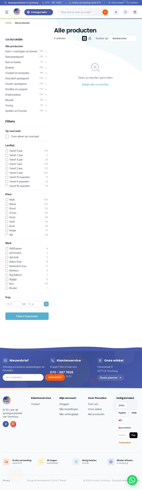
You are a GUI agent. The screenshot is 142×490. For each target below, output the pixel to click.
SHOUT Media (59, 480)
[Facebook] (6, 424)
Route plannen (111, 377)
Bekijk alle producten (95, 84)
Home (8, 23)
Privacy (6, 480)
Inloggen (64, 404)
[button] (132, 480)
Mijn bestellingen (68, 409)
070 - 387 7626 (51, 2)
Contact (132, 2)
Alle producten (14, 46)
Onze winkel (116, 2)
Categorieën (38, 12)
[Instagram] (13, 424)
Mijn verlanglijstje (68, 414)
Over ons (93, 404)
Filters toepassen (27, 316)
